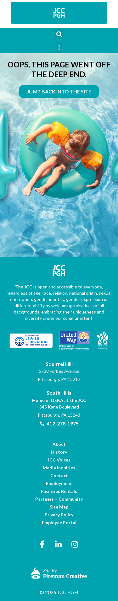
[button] (59, 34)
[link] (59, 13)
